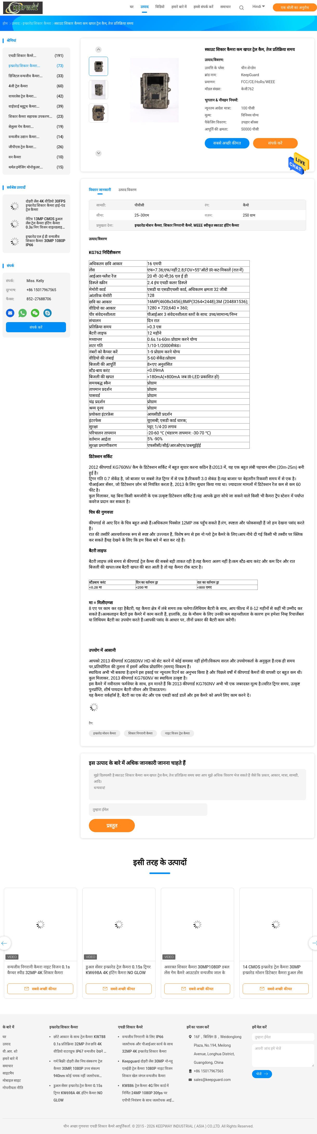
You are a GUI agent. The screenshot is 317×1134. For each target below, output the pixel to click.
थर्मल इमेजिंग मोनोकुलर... (36, 167)
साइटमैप (8, 1073)
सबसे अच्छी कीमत (227, 143)
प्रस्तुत (112, 826)
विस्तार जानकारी (100, 190)
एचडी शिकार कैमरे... (36, 55)
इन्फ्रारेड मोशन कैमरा (104, 733)
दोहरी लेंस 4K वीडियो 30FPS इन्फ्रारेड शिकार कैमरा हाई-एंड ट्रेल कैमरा (45, 205)
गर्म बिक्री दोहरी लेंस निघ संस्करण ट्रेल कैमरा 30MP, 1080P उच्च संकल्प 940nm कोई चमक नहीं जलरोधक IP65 (78, 1069)
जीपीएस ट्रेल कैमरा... (36, 146)
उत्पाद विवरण (127, 190)
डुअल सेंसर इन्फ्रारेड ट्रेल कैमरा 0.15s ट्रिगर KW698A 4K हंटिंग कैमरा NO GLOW (78, 1093)
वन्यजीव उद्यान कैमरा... (36, 136)
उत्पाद (6, 1044)
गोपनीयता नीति (13, 1088)
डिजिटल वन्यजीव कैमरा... (36, 76)
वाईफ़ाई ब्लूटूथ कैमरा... (36, 106)
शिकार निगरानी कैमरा (140, 733)
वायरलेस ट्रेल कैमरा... (36, 96)
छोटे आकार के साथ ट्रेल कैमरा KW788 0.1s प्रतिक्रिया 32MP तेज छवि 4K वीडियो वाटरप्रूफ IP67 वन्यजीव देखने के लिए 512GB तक (80, 1045)
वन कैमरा (36, 157)
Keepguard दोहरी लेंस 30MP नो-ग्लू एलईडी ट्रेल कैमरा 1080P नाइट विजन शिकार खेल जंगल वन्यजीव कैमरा (147, 1068)
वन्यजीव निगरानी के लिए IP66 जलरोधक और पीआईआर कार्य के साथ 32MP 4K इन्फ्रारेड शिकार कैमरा (147, 1044)
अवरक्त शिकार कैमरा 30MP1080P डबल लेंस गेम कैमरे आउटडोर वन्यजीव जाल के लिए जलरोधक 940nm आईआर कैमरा (196, 972)
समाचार (8, 1066)
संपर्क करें (36, 327)
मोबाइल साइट (12, 1080)
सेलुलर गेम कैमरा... (36, 126)
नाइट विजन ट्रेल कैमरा (177, 733)
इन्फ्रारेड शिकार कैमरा (63, 1027)
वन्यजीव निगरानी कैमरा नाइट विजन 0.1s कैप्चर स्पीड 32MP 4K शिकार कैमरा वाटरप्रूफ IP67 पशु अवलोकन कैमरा (38, 972)
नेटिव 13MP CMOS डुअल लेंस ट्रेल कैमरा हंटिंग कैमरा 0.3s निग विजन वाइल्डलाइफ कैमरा (45, 223)
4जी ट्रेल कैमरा (36, 86)
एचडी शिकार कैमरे (130, 1027)
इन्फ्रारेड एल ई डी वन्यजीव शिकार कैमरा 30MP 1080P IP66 (45, 240)
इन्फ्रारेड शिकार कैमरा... (36, 65)
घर (4, 1037)
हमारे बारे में (10, 1059)
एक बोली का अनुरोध (295, 7)
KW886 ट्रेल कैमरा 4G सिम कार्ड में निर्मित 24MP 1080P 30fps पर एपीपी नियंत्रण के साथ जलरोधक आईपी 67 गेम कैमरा (148, 1094)
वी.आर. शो (10, 1051)
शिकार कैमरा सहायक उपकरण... (36, 116)
